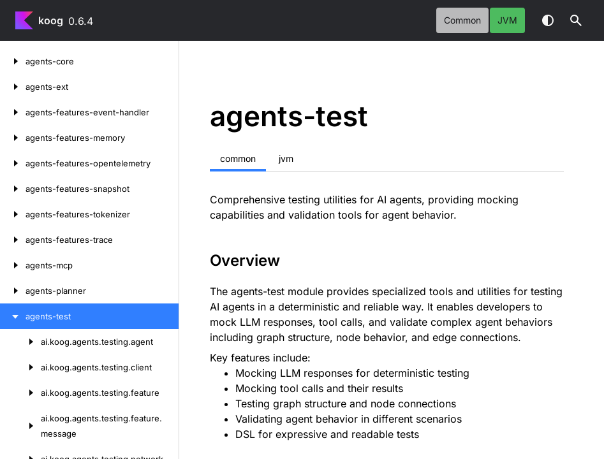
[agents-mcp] (13, 265)
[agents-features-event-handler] (13, 112)
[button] (576, 20)
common (462, 20)
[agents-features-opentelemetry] (13, 163)
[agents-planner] (13, 290)
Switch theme (548, 20)
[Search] (576, 20)
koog (50, 20)
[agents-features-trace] (13, 239)
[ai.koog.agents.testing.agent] (20, 341)
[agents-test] (13, 316)
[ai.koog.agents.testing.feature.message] (20, 425)
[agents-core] (13, 61)
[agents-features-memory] (13, 137)
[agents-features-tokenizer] (13, 214)
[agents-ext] (13, 86)
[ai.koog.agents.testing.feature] (20, 392)
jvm (507, 20)
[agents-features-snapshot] (13, 188)
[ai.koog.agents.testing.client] (20, 367)
